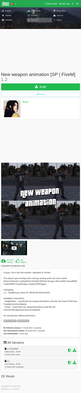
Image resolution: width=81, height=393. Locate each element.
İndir (40, 87)
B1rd (25, 102)
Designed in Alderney (10, 386)
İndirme (10, 262)
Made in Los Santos (10, 389)
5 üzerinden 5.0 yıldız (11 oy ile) (13, 266)
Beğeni (23, 262)
